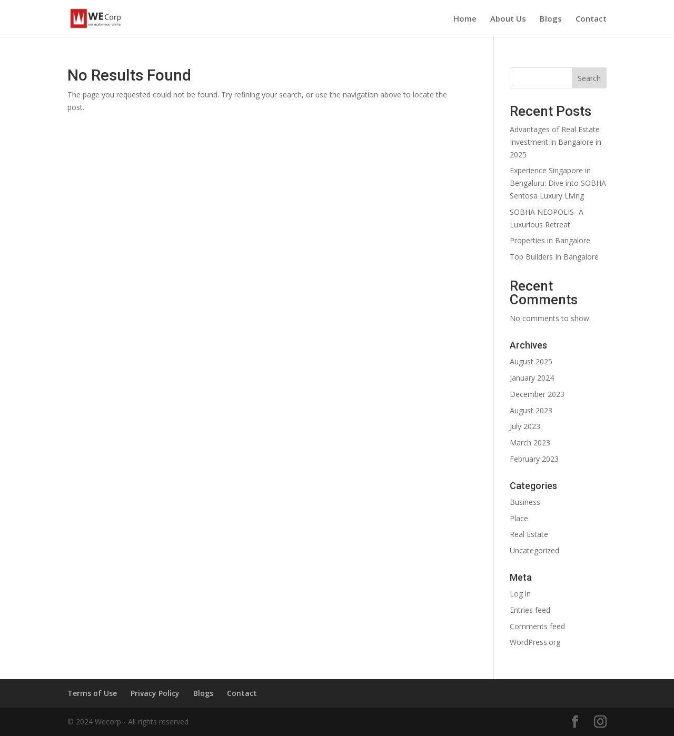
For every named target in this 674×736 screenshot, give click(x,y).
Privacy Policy (155, 693)
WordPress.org (535, 642)
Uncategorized (534, 550)
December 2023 (537, 394)
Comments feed (537, 626)
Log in (520, 594)
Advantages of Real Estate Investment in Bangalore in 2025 (555, 142)
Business (525, 502)
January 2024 (532, 378)
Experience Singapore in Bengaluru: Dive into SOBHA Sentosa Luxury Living (558, 183)
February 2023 (534, 459)
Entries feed (530, 610)
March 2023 (530, 442)
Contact (591, 19)
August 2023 (531, 410)
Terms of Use (92, 693)
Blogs (551, 19)
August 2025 (531, 361)
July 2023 (525, 426)
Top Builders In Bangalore (554, 257)
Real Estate (529, 534)
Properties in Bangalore (550, 240)
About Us (508, 19)
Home (465, 19)
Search (589, 78)
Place (519, 518)
